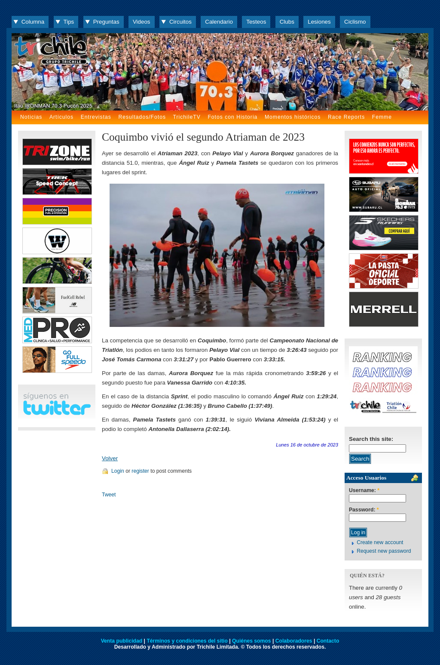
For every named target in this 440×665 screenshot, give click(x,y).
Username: (364, 490)
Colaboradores (293, 641)
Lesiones (319, 21)
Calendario (219, 21)
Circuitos (180, 21)
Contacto (328, 641)
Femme (382, 117)
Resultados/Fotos (142, 117)
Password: (364, 510)
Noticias (31, 117)
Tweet (109, 495)
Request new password (384, 551)
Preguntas (106, 21)
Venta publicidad (122, 641)
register (140, 471)
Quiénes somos (251, 641)
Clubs (287, 21)
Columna (32, 21)
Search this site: (371, 439)
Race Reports (346, 117)
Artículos (61, 117)
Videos (141, 21)
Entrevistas (96, 117)
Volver (110, 458)
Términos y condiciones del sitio (187, 641)
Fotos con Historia (232, 117)
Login (117, 471)
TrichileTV (187, 117)
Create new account (380, 542)
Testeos (256, 21)
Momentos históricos (293, 117)
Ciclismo (355, 21)
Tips (69, 21)
